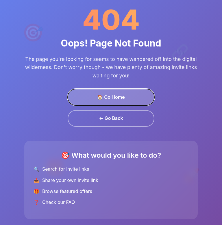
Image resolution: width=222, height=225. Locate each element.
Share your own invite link (70, 180)
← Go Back (111, 118)
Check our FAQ (58, 202)
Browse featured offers (67, 191)
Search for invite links (65, 169)
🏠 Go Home (111, 97)
